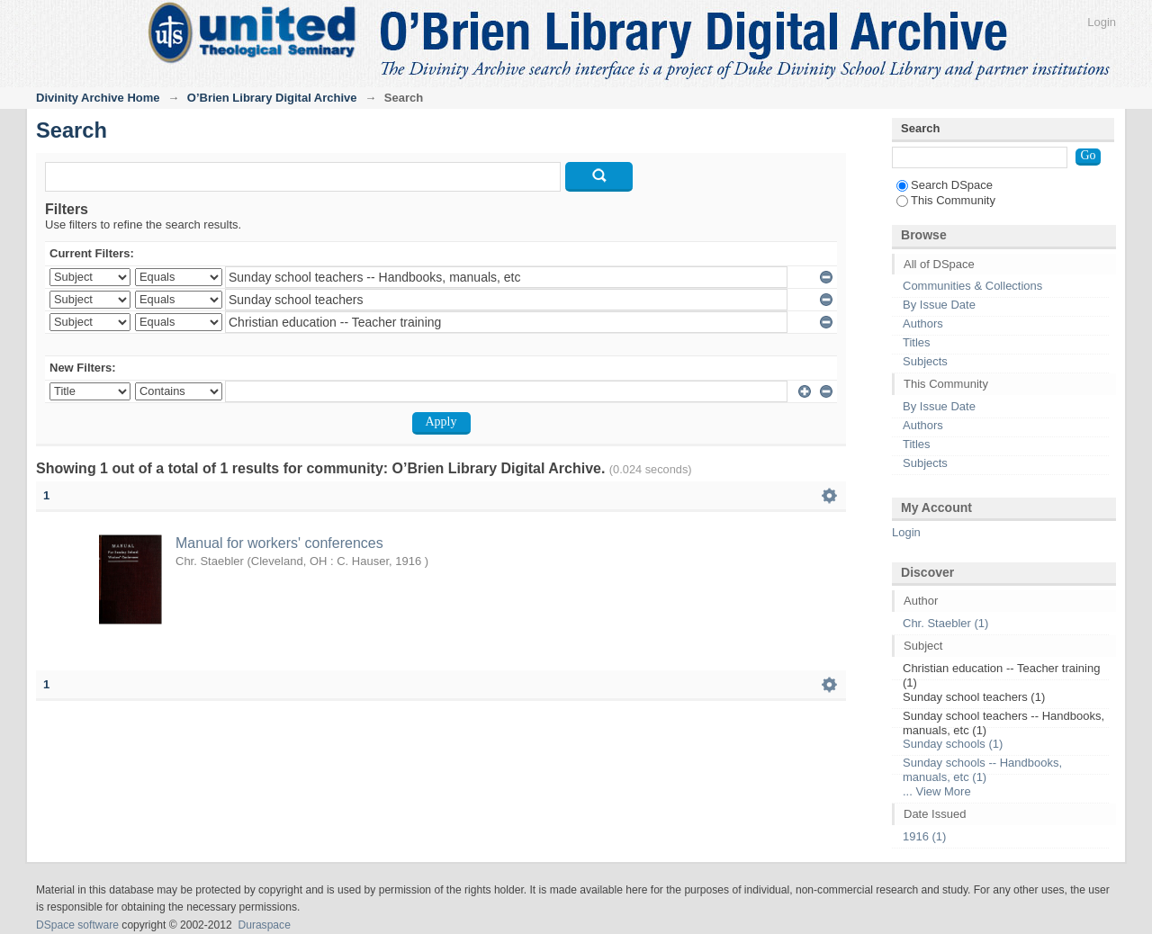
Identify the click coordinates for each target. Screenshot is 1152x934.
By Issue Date (939, 304)
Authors (923, 323)
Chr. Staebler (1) (945, 623)
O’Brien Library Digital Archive (272, 97)
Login (1101, 22)
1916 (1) (924, 836)
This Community (945, 200)
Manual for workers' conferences (279, 543)
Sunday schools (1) (953, 743)
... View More (937, 791)
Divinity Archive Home (98, 97)
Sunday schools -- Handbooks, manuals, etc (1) (982, 770)
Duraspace (264, 925)
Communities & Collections (972, 285)
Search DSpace (944, 185)
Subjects (925, 361)
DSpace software (77, 925)
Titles (917, 342)
